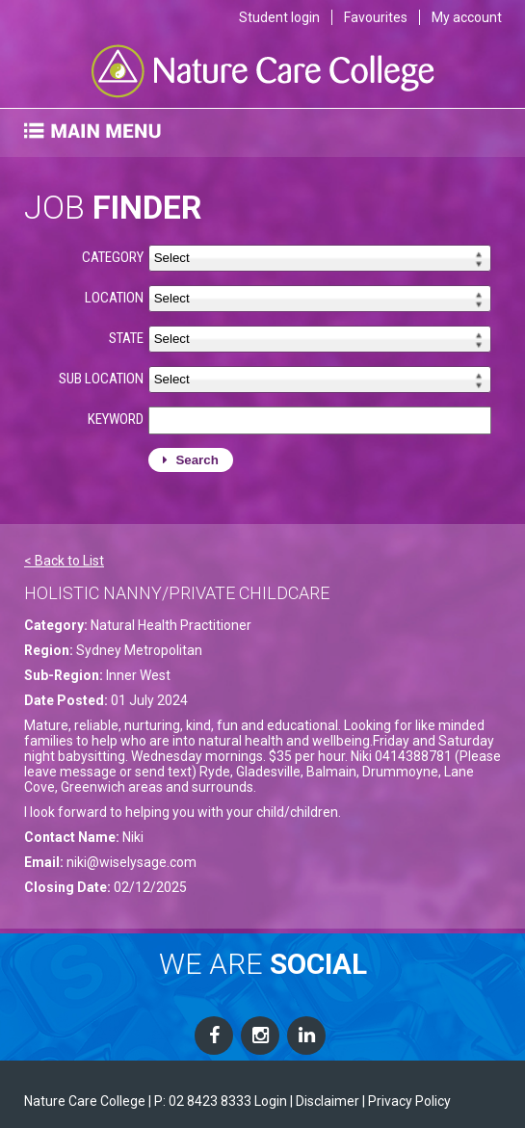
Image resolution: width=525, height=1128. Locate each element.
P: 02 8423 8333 (202, 1101)
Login (270, 1101)
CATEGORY (113, 257)
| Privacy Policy (406, 1101)
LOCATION (114, 297)
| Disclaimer (324, 1101)
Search (191, 460)
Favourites (375, 17)
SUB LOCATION (101, 378)
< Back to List (64, 560)
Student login (279, 17)
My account (467, 17)
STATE (126, 338)
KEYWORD (116, 419)
